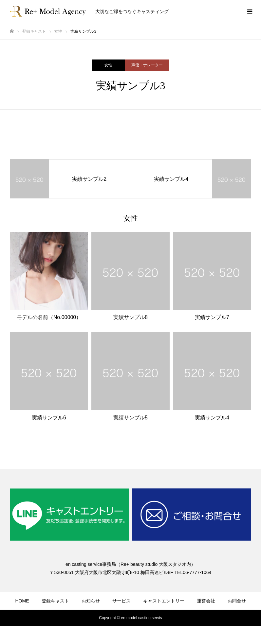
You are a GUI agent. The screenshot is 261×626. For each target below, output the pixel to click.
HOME (22, 600)
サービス (121, 600)
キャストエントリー (163, 600)
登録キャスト (55, 600)
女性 (108, 65)
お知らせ (91, 600)
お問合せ (237, 600)
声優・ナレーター (147, 65)
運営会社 (206, 600)
